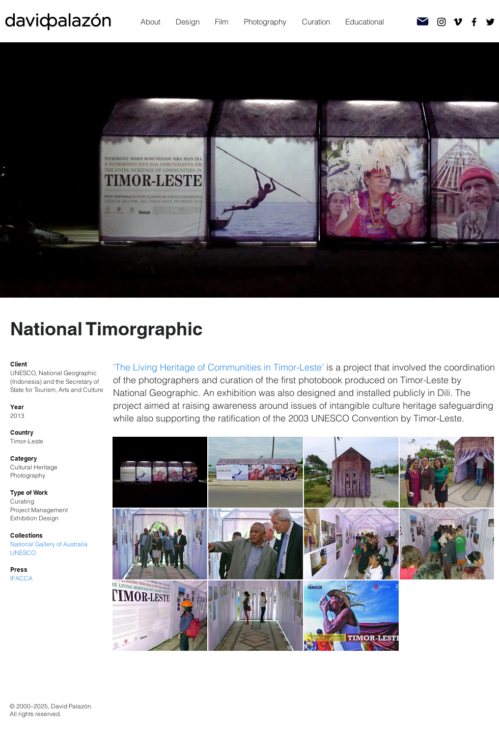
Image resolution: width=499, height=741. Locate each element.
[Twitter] (490, 22)
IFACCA (21, 578)
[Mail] (422, 21)
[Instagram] (441, 22)
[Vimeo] (457, 22)
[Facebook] (474, 22)
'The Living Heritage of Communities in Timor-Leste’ (218, 367)
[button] (187, 22)
